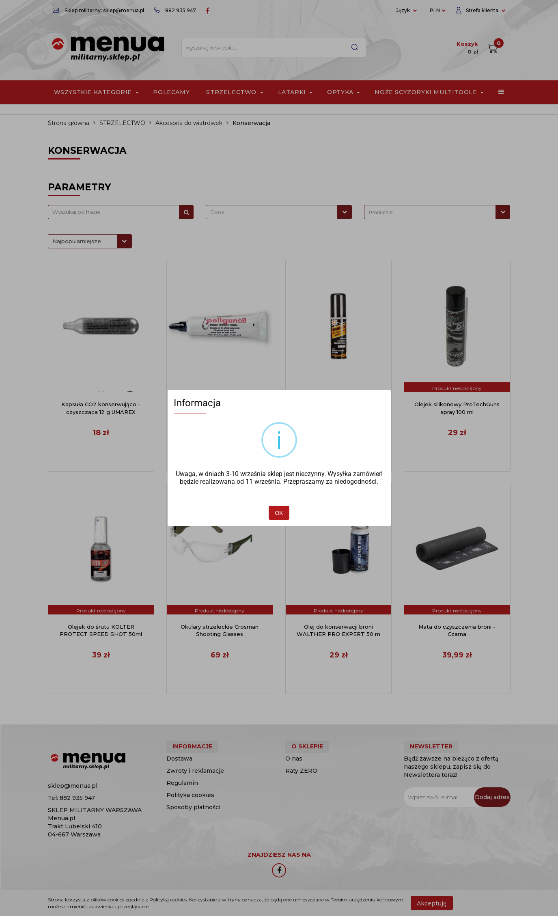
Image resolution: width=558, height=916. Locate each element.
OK (279, 513)
